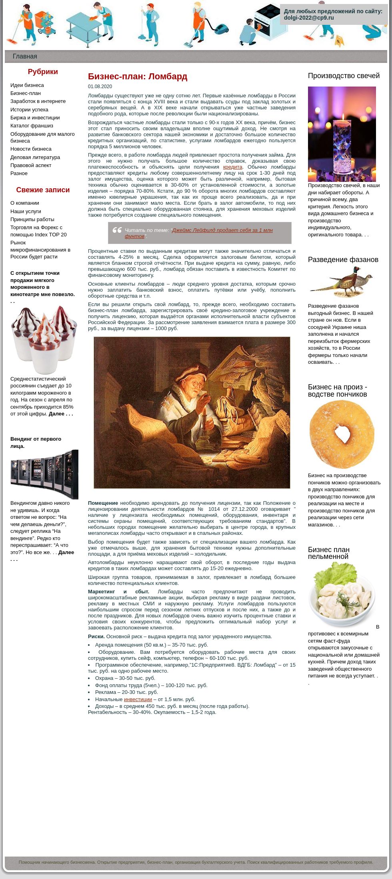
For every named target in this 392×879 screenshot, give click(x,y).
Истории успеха (29, 110)
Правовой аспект (30, 165)
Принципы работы (32, 219)
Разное (19, 173)
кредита (232, 167)
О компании (24, 203)
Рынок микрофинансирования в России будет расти (40, 250)
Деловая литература (35, 157)
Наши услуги (25, 211)
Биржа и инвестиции (35, 118)
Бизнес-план (25, 93)
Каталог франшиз (31, 126)
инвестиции (138, 699)
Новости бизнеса (31, 149)
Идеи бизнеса (27, 85)
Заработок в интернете (38, 101)
